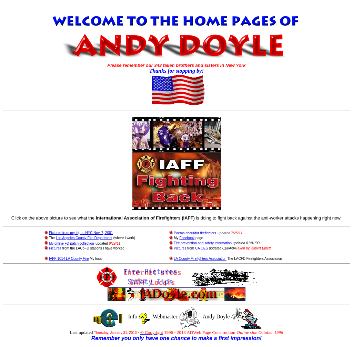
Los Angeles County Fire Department (84, 238)
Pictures (55, 248)
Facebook (186, 238)
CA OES (201, 248)
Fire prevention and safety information (203, 243)
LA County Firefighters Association (200, 259)
